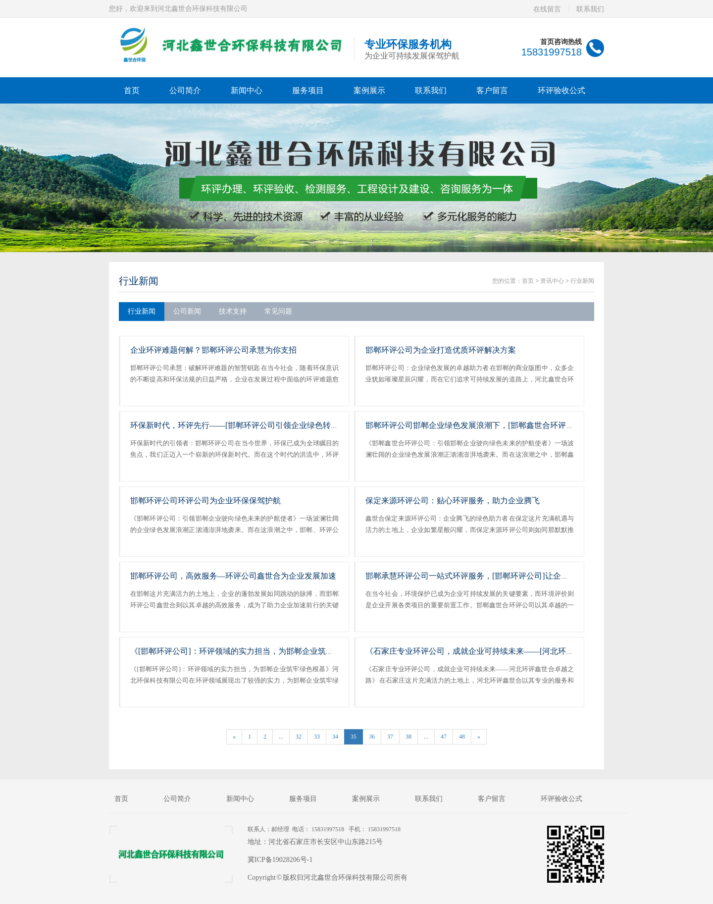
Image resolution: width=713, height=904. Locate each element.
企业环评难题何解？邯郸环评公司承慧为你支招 (213, 350)
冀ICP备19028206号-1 (280, 859)
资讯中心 (552, 280)
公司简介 (185, 90)
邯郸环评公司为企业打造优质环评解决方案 (440, 350)
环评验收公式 (561, 90)
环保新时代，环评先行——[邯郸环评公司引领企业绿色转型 (234, 425)
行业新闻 (138, 280)
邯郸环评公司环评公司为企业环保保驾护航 (205, 500)
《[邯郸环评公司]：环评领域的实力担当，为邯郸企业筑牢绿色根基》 (251, 651)
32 (299, 736)
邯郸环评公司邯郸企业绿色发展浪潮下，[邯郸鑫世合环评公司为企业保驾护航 (501, 425)
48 (462, 736)
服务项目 (308, 90)
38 (408, 736)
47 (444, 736)
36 (372, 736)
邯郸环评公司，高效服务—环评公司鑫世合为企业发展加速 (233, 576)
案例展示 (369, 90)
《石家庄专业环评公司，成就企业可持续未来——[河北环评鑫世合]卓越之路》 (502, 651)
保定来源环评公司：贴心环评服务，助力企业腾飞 (452, 500)
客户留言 (492, 90)
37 (390, 736)
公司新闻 (187, 311)
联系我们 (590, 9)
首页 (132, 90)
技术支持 (233, 311)
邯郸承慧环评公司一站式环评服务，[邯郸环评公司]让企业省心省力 (483, 576)
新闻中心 (246, 90)
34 (335, 736)
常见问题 (278, 311)
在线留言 (547, 9)
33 (317, 736)
